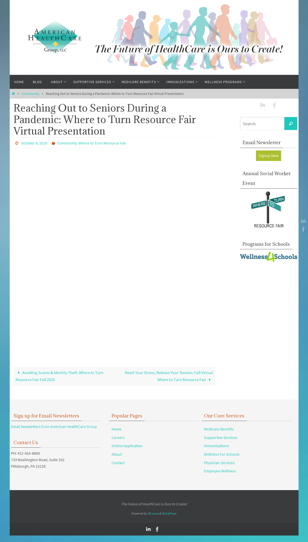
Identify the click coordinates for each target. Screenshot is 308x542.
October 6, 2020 (34, 142)
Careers (118, 437)
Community (30, 93)
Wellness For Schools (222, 454)
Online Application (127, 446)
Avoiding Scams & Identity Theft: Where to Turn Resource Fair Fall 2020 (63, 376)
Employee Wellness (220, 471)
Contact (118, 463)
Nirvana (153, 514)
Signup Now (268, 155)
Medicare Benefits (219, 429)
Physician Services (219, 463)
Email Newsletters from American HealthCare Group (54, 426)
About (117, 454)
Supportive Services (220, 437)
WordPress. (169, 514)
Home (117, 429)
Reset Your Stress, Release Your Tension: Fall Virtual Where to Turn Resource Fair (171, 376)
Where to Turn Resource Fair (102, 142)
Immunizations (216, 446)
